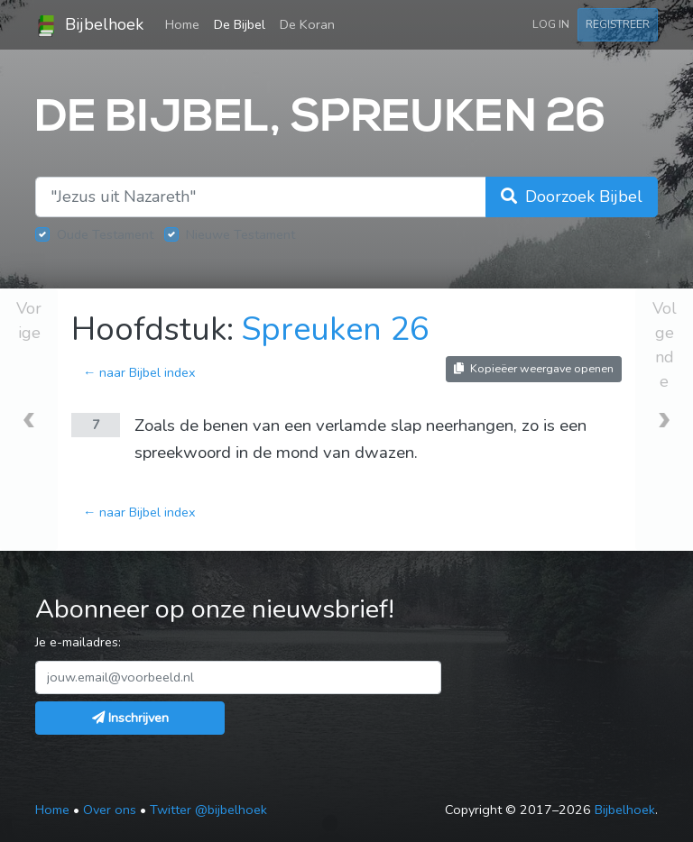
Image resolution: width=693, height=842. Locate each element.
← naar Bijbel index (139, 372)
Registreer (618, 24)
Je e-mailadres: (78, 642)
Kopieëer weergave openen (534, 368)
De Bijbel (239, 24)
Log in (550, 24)
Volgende (664, 344)
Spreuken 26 (336, 329)
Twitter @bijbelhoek (208, 810)
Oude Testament (105, 234)
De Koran (307, 24)
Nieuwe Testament (240, 234)
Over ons (109, 810)
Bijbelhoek (89, 25)
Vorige (29, 320)
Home (186, 23)
